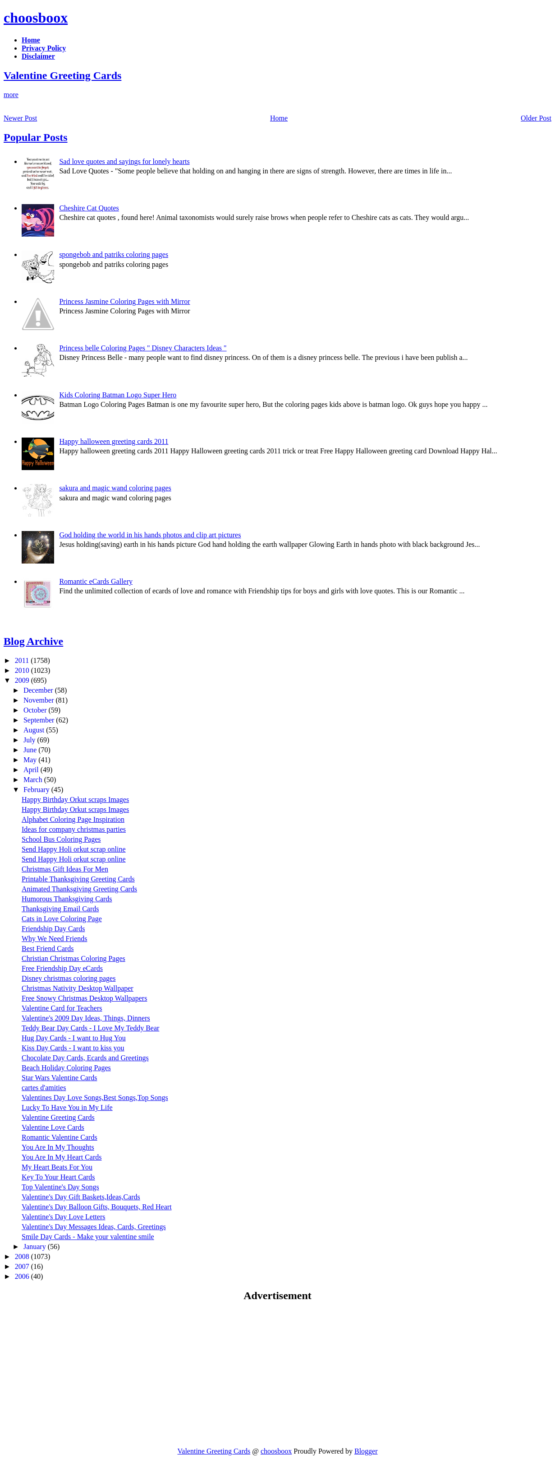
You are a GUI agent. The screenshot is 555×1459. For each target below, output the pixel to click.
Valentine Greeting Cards (62, 75)
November (39, 700)
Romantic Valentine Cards (59, 1137)
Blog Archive (33, 641)
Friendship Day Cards (53, 928)
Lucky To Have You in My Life (67, 1107)
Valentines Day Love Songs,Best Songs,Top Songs (95, 1097)
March (33, 779)
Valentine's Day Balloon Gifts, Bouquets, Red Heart (97, 1207)
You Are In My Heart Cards (61, 1157)
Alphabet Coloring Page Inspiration (73, 819)
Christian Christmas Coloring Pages (73, 958)
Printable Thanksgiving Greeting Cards (78, 879)
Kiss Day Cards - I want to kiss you (73, 1048)
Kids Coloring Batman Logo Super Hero (117, 395)
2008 (23, 1256)
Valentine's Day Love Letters (63, 1217)
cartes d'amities (44, 1087)
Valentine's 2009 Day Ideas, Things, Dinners (86, 1018)
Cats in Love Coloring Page (62, 919)
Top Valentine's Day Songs (60, 1187)
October (36, 710)
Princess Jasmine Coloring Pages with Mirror (124, 301)
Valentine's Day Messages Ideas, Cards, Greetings (94, 1227)
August (34, 730)
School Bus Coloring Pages (61, 839)
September (39, 720)
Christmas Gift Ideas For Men (65, 869)
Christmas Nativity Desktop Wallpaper (77, 988)
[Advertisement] (79, 1374)
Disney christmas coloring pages (68, 978)
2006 (23, 1276)
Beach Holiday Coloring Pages (66, 1068)
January (35, 1246)
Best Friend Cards (48, 948)
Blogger (366, 1451)
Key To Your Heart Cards (58, 1177)
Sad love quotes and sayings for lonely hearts (124, 161)
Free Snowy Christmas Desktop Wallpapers (84, 998)
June (30, 750)
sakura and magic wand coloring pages (115, 488)
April (32, 770)
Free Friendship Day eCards (62, 968)
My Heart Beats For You (57, 1167)
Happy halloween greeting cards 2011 (113, 441)
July (30, 740)
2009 (23, 680)
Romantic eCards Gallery (96, 581)
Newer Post (20, 118)
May (30, 760)
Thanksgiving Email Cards (60, 909)
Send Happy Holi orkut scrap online (74, 849)
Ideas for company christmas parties (74, 829)
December (39, 690)
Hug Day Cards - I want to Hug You (74, 1038)
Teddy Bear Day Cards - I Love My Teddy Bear (90, 1028)
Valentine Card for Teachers (62, 1008)
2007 (23, 1266)
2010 (23, 670)
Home (279, 118)
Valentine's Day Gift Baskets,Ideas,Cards (81, 1197)
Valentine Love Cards (53, 1127)
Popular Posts (36, 137)
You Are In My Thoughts (58, 1147)
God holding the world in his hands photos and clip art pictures (150, 535)
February (37, 789)
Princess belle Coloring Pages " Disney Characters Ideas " (142, 348)
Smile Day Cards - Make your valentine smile (88, 1236)
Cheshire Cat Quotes (89, 208)
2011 (23, 660)
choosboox (36, 17)
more (11, 94)
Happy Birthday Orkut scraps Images (75, 799)
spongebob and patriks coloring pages (113, 254)
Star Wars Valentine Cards (59, 1077)
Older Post (536, 118)
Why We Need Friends (54, 938)
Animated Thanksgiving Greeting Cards (79, 889)
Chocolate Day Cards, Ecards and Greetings (85, 1058)
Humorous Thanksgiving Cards (67, 899)
